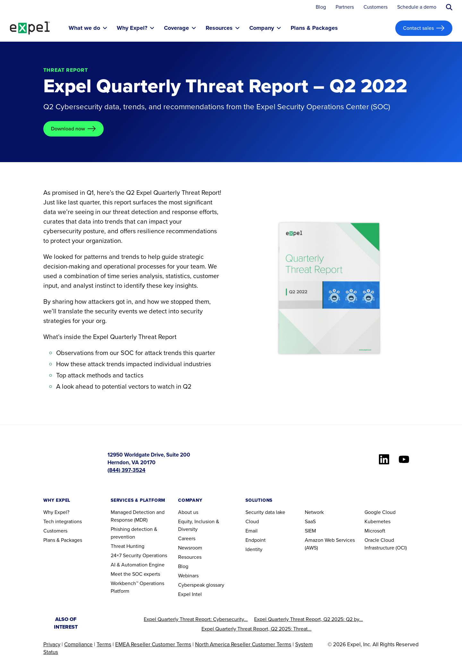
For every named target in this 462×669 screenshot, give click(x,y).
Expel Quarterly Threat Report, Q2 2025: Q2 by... (308, 619)
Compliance (78, 644)
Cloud (252, 521)
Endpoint (255, 540)
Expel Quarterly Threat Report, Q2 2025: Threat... (256, 628)
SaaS (310, 521)
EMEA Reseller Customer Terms (153, 644)
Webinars (188, 575)
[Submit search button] (449, 7)
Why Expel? (56, 512)
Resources (189, 557)
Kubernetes (377, 521)
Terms (104, 644)
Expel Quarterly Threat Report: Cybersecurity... (196, 619)
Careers (186, 538)
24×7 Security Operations (139, 555)
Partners (345, 7)
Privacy (51, 644)
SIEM (310, 530)
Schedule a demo (416, 7)
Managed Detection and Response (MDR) (138, 516)
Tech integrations (62, 521)
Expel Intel (190, 594)
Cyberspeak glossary (201, 585)
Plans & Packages (62, 540)
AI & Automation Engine (138, 564)
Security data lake (265, 512)
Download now (68, 128)
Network (314, 512)
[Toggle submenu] (105, 28)
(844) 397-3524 (126, 470)
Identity (253, 549)
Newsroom (190, 547)
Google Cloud (380, 512)
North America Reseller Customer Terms (243, 644)
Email (251, 530)
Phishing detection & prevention (134, 533)
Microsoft (374, 530)
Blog (321, 7)
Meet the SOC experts (135, 574)
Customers (376, 7)
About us (188, 512)
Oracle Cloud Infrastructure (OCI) (385, 543)
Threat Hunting (127, 546)
